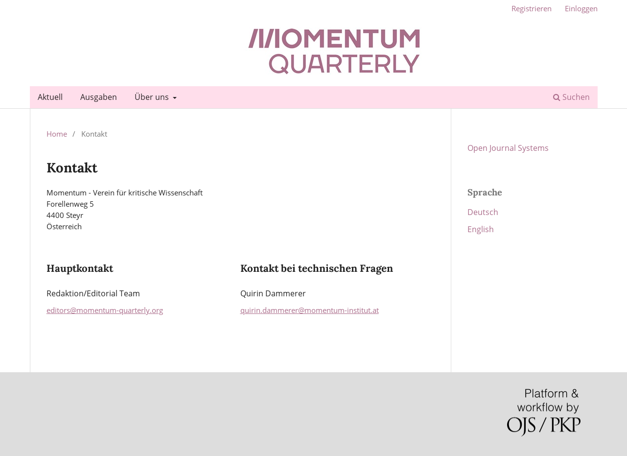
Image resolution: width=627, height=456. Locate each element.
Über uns (153, 97)
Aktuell (50, 97)
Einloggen (581, 8)
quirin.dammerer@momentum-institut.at (309, 310)
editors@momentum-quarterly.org (104, 310)
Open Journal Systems (508, 148)
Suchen (571, 97)
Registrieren (531, 8)
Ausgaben (98, 97)
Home (56, 134)
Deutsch (482, 212)
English (480, 229)
